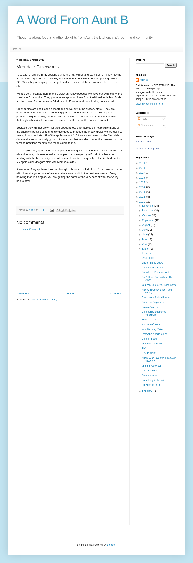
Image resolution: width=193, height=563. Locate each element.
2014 (142, 187)
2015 (142, 182)
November (148, 210)
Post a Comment (31, 229)
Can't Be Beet (149, 370)
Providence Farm (151, 384)
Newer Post (23, 293)
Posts (142, 118)
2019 (142, 163)
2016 (142, 177)
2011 (142, 201)
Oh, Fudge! (148, 257)
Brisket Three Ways (152, 262)
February (147, 391)
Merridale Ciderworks (153, 343)
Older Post (116, 293)
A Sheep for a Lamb (152, 267)
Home (17, 48)
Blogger (111, 544)
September (148, 220)
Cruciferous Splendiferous (156, 297)
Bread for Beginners (153, 302)
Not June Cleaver (151, 324)
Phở (144, 348)
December (148, 205)
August (146, 225)
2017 (142, 172)
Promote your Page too (147, 148)
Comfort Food (149, 338)
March (146, 248)
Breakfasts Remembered (155, 272)
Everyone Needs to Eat (154, 334)
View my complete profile (149, 103)
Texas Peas (148, 253)
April (145, 244)
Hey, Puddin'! (149, 353)
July (144, 229)
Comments (145, 125)
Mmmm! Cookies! (151, 365)
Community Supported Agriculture (154, 313)
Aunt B (144, 80)
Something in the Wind (154, 380)
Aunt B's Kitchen (144, 141)
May (145, 239)
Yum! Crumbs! (149, 319)
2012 (142, 196)
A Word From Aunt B (72, 20)
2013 (142, 192)
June (145, 234)
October (147, 215)
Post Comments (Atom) (44, 299)
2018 (142, 168)
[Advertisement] (70, 261)
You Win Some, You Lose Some (159, 285)
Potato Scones (150, 307)
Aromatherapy (149, 375)
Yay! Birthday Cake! (152, 329)
